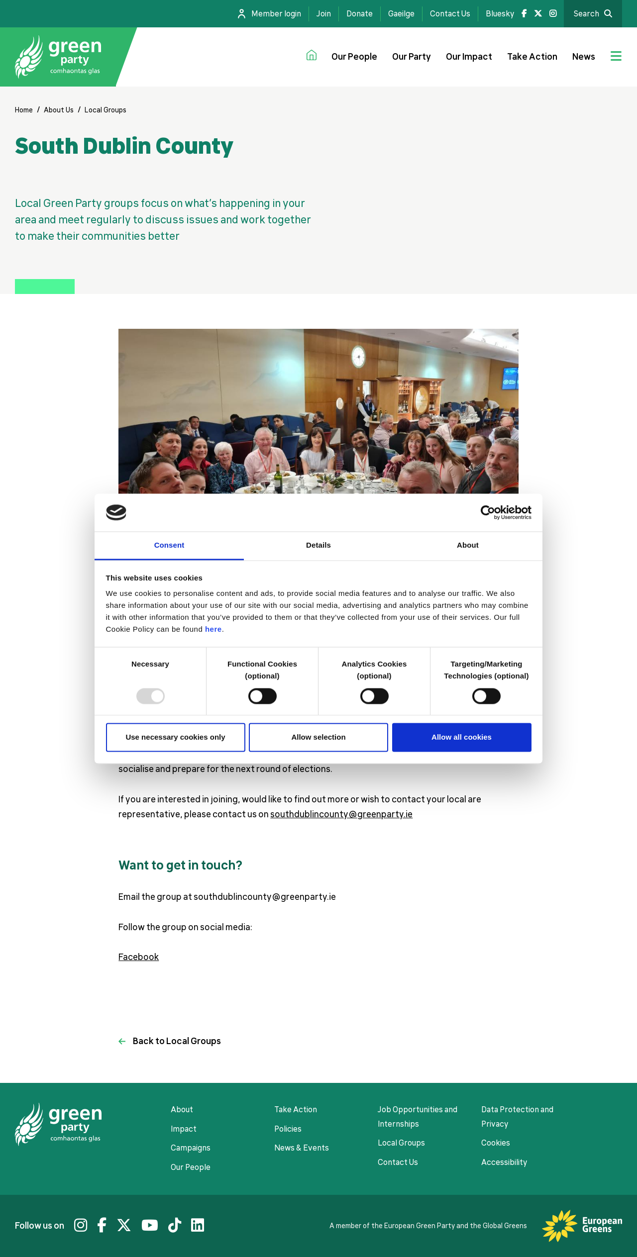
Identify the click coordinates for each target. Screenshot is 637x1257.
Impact (184, 1129)
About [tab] (468, 545)
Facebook (138, 957)
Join (324, 13)
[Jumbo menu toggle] (616, 57)
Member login (276, 13)
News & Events (301, 1148)
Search (586, 13)
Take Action (532, 57)
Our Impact (469, 57)
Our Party (411, 57)
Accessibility (504, 1162)
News (583, 57)
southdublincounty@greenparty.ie (341, 814)
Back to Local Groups (177, 1041)
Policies (288, 1129)
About (182, 1109)
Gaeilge (401, 13)
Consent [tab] (169, 545)
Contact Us (450, 13)
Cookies (495, 1143)
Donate (359, 13)
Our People (354, 57)
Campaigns (191, 1148)
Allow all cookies (461, 737)
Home (24, 110)
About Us (59, 110)
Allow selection (318, 737)
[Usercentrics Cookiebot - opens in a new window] (487, 512)
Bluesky (500, 13)
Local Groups (105, 110)
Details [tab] (318, 545)
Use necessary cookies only (175, 737)
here (213, 629)
